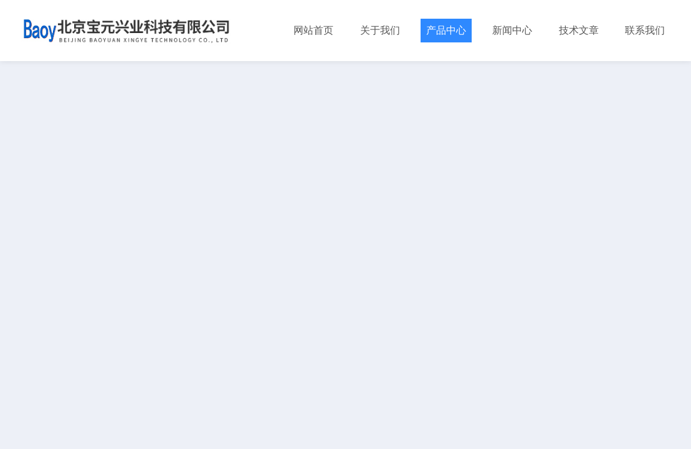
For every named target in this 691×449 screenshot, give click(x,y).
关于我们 (380, 30)
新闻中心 (512, 30)
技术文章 (579, 30)
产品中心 (446, 30)
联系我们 (645, 30)
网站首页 (313, 30)
